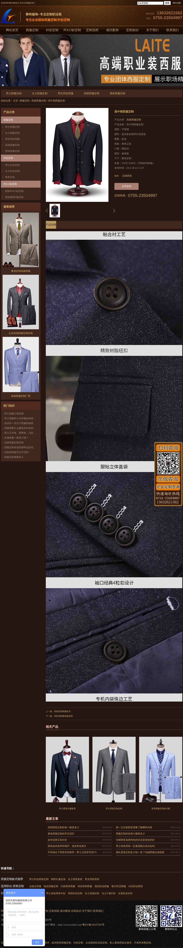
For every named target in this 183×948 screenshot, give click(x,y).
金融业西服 (35, 886)
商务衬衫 (10, 177)
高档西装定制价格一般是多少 (63, 827)
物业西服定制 (51, 886)
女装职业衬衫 (125, 893)
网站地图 (177, 3)
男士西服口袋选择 (14, 413)
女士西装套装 (75, 879)
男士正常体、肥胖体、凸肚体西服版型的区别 (28, 433)
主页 (15, 100)
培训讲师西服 (85, 886)
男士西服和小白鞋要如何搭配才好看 (23, 418)
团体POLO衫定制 (14, 191)
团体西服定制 (117, 93)
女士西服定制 (40, 93)
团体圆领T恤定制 (14, 197)
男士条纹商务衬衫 (55, 893)
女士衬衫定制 (12, 171)
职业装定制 (101, 942)
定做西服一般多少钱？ (16, 437)
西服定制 (32, 30)
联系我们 (98, 911)
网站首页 (12, 30)
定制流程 (92, 30)
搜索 (167, 3)
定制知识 (132, 30)
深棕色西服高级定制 (63, 716)
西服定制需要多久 (14, 457)
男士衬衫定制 (12, 165)
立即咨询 (126, 186)
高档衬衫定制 (75, 893)
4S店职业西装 (135, 886)
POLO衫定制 (72, 30)
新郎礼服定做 (58, 879)
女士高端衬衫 (92, 893)
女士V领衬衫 (109, 893)
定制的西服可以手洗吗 (16, 452)
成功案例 (112, 30)
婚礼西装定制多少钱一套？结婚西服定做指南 (140, 852)
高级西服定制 (91, 93)
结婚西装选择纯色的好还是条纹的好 (135, 840)
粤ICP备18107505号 (93, 924)
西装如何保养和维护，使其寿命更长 (67, 846)
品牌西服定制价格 (14, 442)
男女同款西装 (92, 879)
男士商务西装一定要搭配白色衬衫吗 (135, 846)
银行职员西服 (118, 886)
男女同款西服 (65, 93)
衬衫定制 (52, 30)
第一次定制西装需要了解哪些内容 (134, 827)
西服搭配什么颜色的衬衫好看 (20, 428)
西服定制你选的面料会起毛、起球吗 (23, 447)
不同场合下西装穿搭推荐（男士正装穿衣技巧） (73, 852)
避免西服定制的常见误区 (61, 833)
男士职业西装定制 (39, 879)
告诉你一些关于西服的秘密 (18, 423)
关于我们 (152, 30)
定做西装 (127, 175)
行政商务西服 (68, 886)
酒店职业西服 (102, 886)
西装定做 (124, 942)
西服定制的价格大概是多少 (130, 833)
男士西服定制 (14, 93)
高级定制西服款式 (62, 711)
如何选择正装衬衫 (57, 840)
